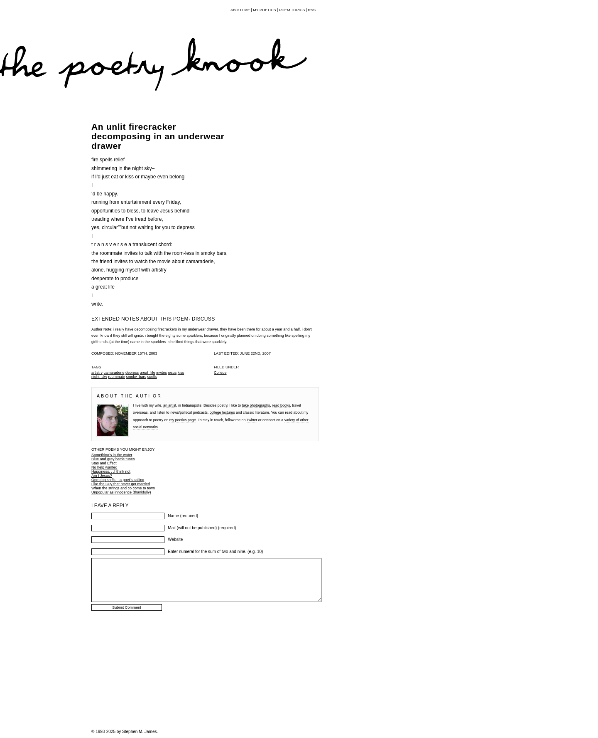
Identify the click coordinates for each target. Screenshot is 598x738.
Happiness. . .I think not (110, 471)
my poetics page (182, 420)
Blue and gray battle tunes (113, 459)
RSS (312, 10)
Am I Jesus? (101, 476)
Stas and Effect (104, 463)
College (220, 372)
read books (281, 405)
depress (132, 372)
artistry (97, 372)
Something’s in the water (111, 455)
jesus (172, 372)
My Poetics (264, 10)
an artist (169, 405)
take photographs (256, 405)
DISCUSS (203, 319)
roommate (116, 377)
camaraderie (114, 372)
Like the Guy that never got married (120, 484)
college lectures (222, 412)
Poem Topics (292, 10)
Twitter (252, 420)
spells (152, 377)
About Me (240, 10)
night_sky (99, 377)
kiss (181, 372)
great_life (147, 372)
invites (161, 372)
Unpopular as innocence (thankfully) (121, 492)
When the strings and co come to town (123, 488)
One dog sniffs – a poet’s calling (117, 480)
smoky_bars (136, 377)
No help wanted (104, 467)
